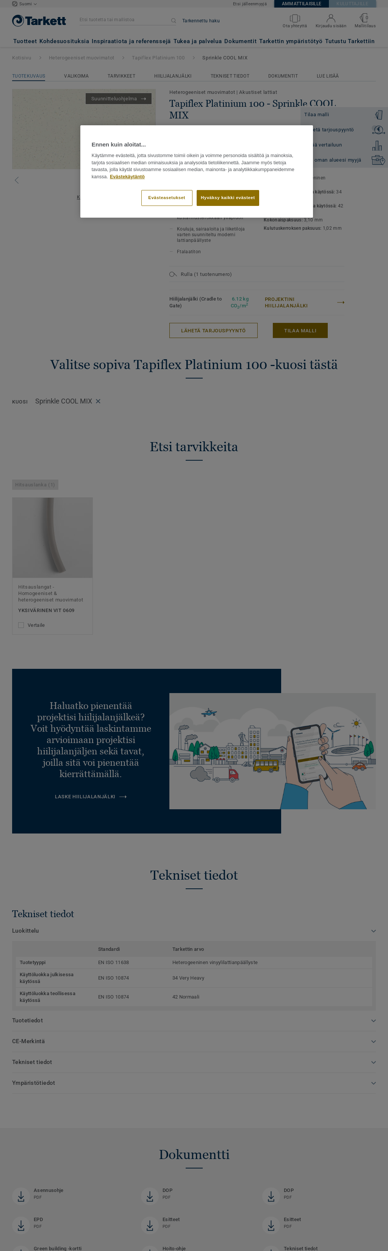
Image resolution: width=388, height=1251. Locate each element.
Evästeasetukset (166, 197)
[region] (196, 171)
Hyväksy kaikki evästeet (228, 197)
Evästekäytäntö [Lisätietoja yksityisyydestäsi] (127, 176)
